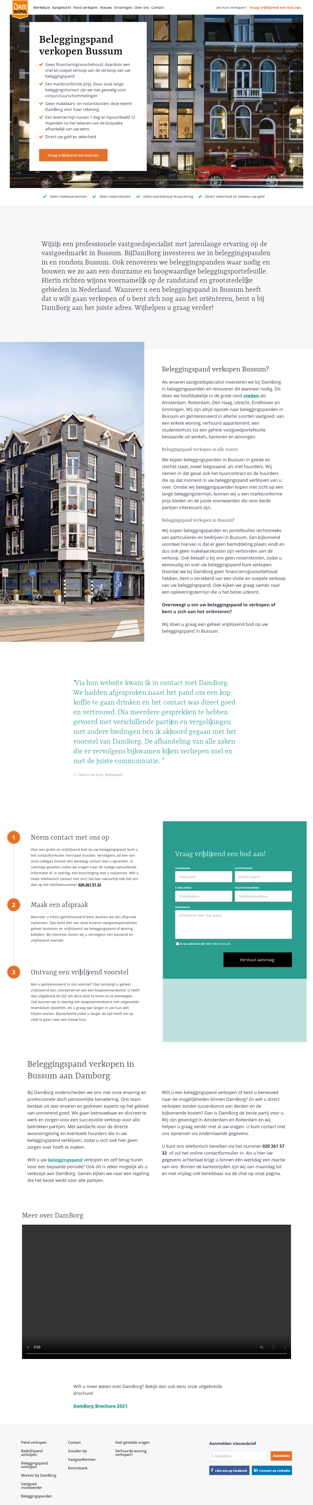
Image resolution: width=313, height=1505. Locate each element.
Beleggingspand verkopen (34, 1465)
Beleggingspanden (36, 1496)
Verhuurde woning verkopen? (130, 1452)
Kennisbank (78, 1467)
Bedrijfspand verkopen (32, 1452)
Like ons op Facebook (231, 1471)
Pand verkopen (85, 7)
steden (251, 396)
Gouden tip (77, 1450)
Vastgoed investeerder (31, 1485)
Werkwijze (41, 7)
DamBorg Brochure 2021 (101, 1406)
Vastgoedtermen (82, 1459)
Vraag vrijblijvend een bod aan (275, 7)
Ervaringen (123, 7)
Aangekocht (61, 7)
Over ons (141, 7)
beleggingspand (65, 1160)
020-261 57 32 (89, 884)
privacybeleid (221, 944)
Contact (157, 7)
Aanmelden (281, 1456)
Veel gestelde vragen (132, 1442)
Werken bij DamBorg (38, 1475)
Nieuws (106, 7)
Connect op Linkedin (274, 1471)
